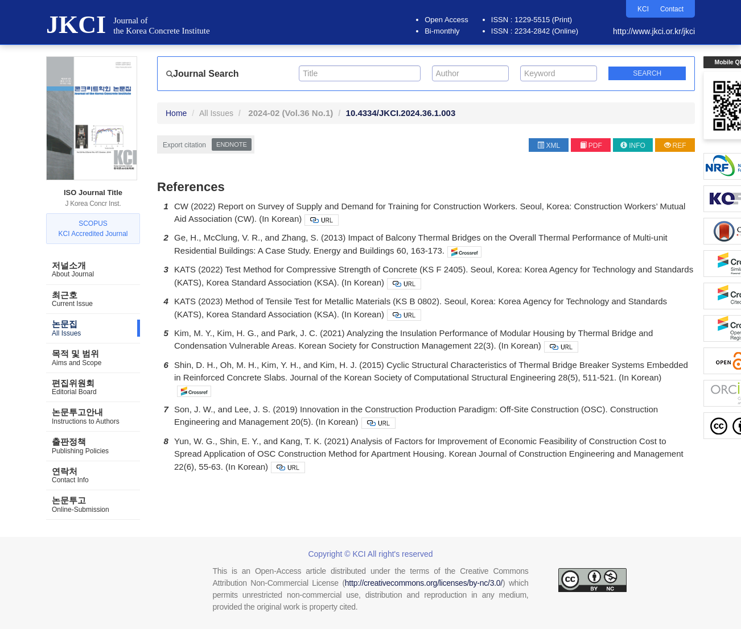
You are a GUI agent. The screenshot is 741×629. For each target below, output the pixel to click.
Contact (672, 9)
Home (176, 113)
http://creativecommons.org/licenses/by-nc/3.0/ (424, 582)
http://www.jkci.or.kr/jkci (654, 31)
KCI (643, 9)
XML (548, 146)
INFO (632, 146)
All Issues (216, 113)
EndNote (231, 144)
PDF (591, 146)
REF (675, 146)
